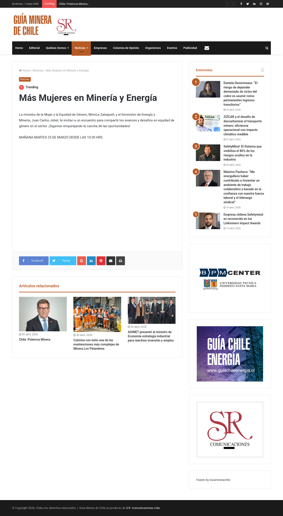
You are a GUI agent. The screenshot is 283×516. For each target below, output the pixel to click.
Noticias (80, 48)
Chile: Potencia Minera (73, 4)
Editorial (34, 48)
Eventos (172, 48)
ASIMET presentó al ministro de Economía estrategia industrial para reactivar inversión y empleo (151, 336)
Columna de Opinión (126, 48)
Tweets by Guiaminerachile (213, 479)
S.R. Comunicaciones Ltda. (143, 508)
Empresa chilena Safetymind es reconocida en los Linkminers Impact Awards (243, 219)
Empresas (100, 48)
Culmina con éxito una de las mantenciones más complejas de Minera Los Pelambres (96, 344)
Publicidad (190, 48)
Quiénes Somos (56, 48)
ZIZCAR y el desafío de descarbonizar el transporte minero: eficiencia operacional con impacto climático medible (243, 125)
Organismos (153, 48)
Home (19, 48)
